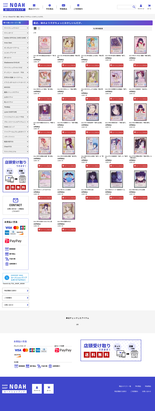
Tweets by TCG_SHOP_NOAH (14, 283)
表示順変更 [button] (98, 28)
